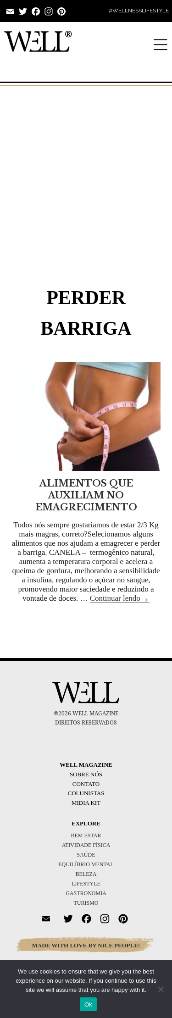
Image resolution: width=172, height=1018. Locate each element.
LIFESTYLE (86, 883)
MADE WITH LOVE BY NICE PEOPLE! (86, 945)
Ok (88, 1004)
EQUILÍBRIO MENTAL (86, 864)
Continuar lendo (120, 598)
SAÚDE (86, 855)
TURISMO (85, 903)
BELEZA (85, 874)
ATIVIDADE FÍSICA (86, 845)
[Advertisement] (86, 174)
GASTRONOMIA (86, 893)
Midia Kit (86, 802)
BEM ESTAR (86, 835)
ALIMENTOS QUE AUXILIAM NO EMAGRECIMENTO (86, 495)
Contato (86, 783)
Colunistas (86, 793)
